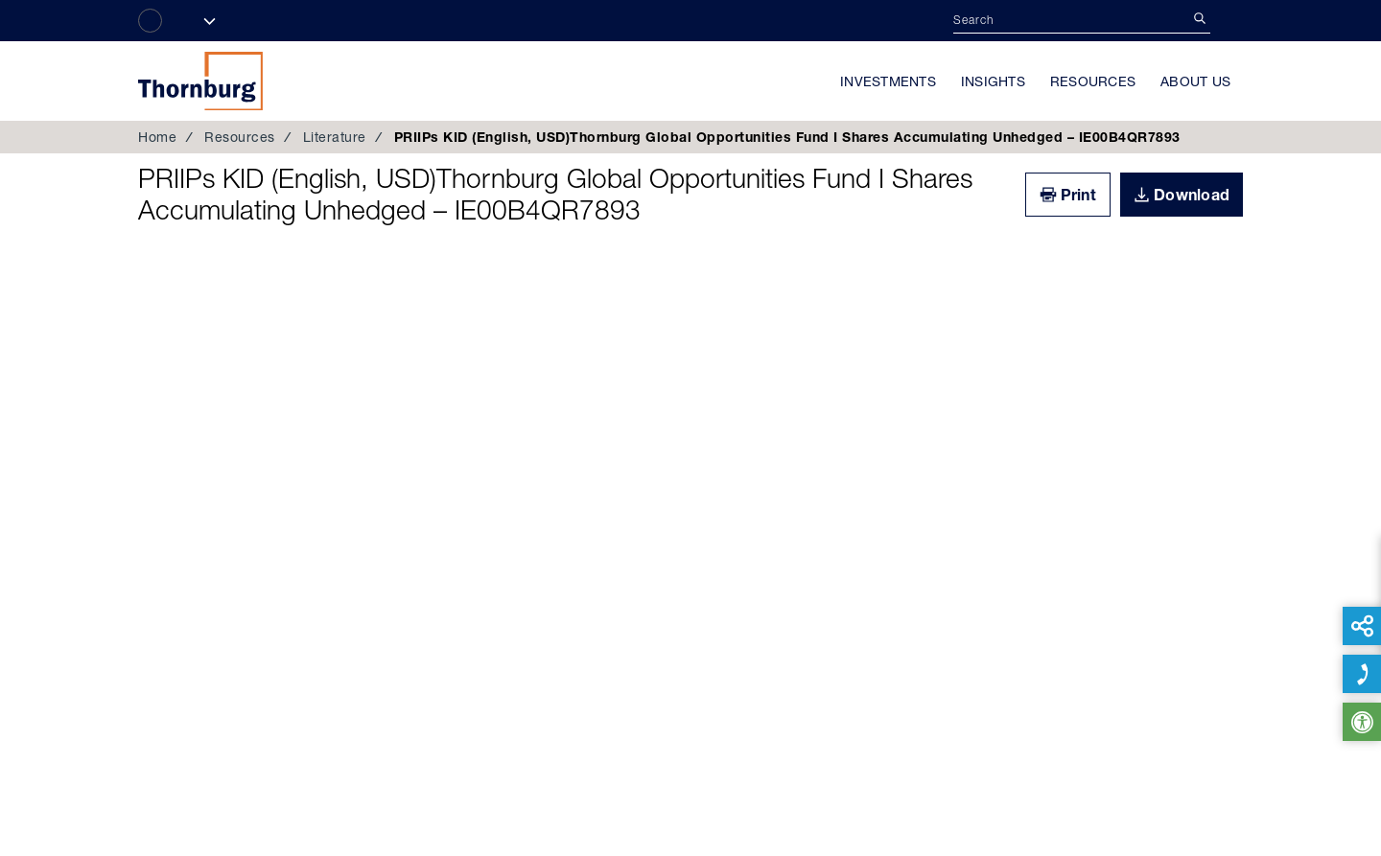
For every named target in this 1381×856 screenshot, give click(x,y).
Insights (993, 81)
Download (1191, 194)
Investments (888, 81)
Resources (1092, 81)
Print (1078, 194)
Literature (334, 137)
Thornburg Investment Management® (200, 80)
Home (157, 137)
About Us (1195, 81)
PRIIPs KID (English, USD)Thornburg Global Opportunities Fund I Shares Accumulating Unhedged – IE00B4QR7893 (555, 194)
